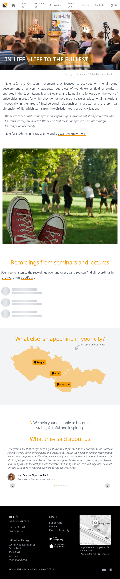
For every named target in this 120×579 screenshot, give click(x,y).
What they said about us (102, 74)
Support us (55, 522)
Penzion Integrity (59, 530)
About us (25, 5)
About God (71, 5)
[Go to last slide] (12, 485)
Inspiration (55, 5)
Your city (68, 74)
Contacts (99, 5)
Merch (85, 5)
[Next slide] (107, 485)
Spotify (27, 277)
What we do (39, 5)
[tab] (54, 485)
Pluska (53, 526)
